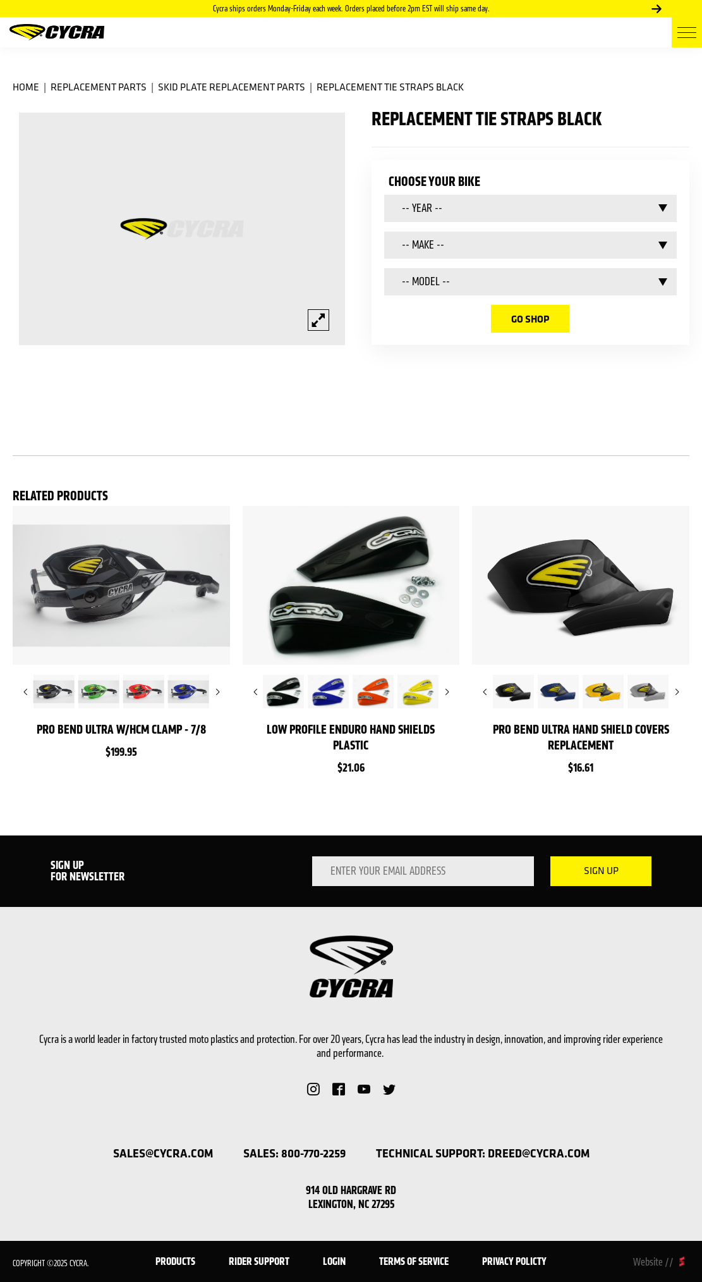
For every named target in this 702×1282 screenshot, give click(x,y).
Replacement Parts (99, 87)
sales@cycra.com (163, 1153)
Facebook (338, 1089)
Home (26, 87)
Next (656, 9)
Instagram (313, 1089)
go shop (530, 319)
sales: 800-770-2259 (294, 1153)
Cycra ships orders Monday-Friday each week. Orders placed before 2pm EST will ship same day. (351, 8)
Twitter (389, 1089)
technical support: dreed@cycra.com (483, 1153)
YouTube (364, 1089)
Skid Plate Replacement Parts (231, 87)
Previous (25, 692)
